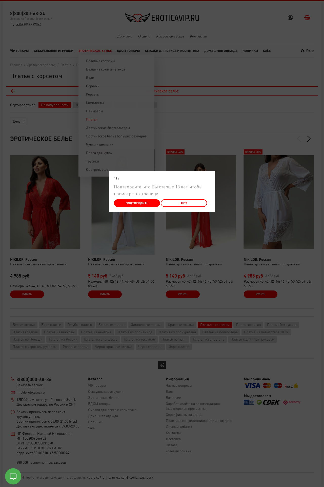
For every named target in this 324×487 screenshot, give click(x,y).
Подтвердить (137, 203)
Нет (184, 203)
